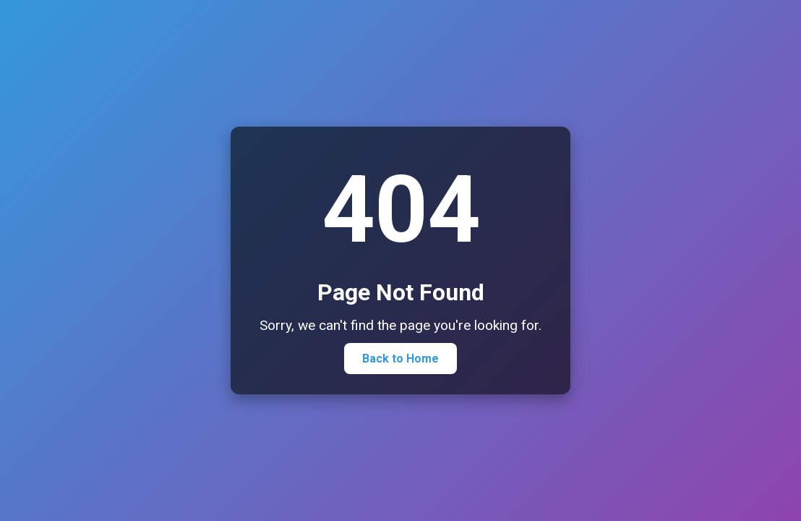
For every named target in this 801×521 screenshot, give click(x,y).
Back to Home (400, 358)
